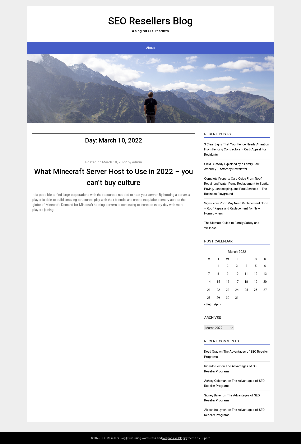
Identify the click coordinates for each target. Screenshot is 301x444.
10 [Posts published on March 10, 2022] (237, 274)
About (150, 48)
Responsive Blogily (174, 438)
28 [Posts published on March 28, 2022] (208, 298)
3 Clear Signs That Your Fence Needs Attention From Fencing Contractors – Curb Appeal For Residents (236, 149)
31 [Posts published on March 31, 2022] (237, 298)
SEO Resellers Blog (150, 21)
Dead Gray (211, 351)
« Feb (208, 304)
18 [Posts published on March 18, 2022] (246, 282)
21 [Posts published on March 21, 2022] (208, 290)
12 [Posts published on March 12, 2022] (255, 274)
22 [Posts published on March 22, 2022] (218, 290)
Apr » (217, 304)
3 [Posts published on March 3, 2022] (237, 266)
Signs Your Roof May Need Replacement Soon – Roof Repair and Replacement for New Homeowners (236, 208)
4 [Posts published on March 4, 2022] (246, 266)
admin (137, 162)
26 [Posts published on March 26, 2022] (255, 290)
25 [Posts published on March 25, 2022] (246, 290)
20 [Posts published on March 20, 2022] (265, 282)
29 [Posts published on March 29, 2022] (218, 298)
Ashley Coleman (215, 381)
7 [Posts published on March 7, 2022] (209, 274)
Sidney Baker (213, 395)
